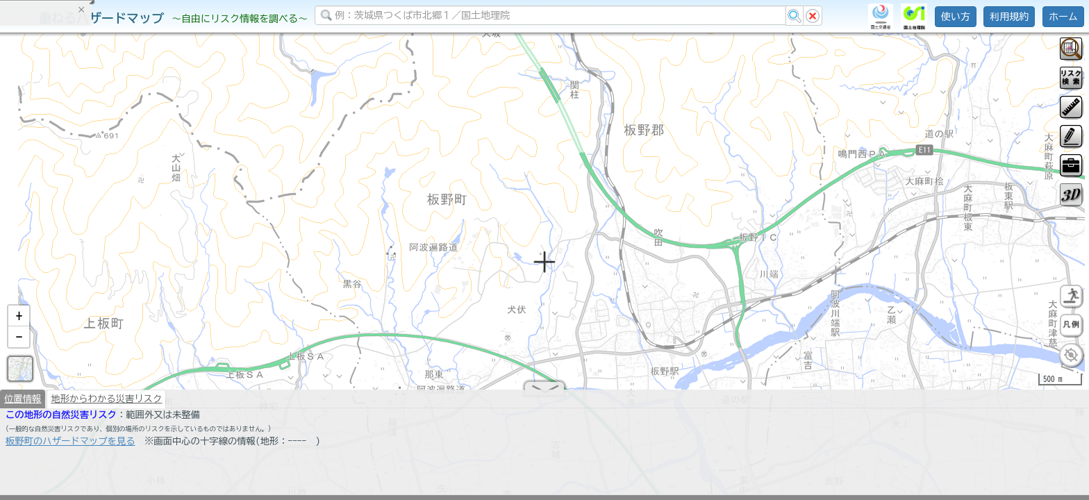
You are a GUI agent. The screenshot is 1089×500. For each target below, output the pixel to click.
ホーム (1063, 17)
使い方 (955, 17)
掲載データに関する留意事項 (76, 236)
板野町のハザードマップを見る (70, 446)
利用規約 (1009, 17)
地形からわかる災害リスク (106, 404)
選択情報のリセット (146, 273)
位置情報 (22, 404)
